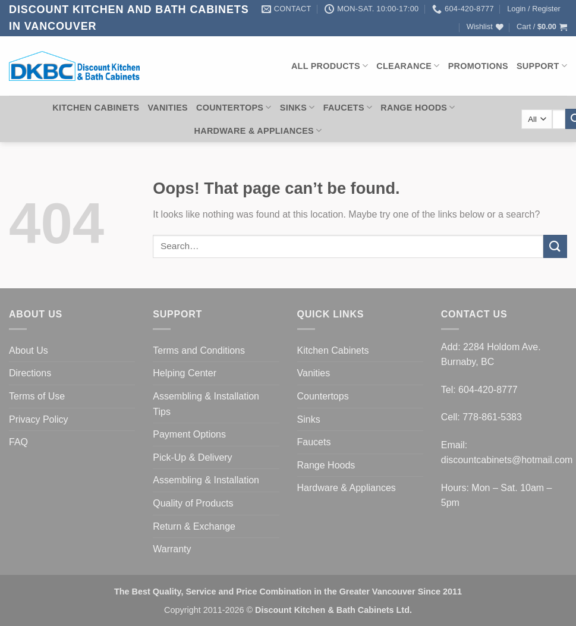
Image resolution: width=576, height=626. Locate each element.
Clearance (407, 65)
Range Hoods (417, 107)
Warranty (172, 549)
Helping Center (184, 373)
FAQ (18, 442)
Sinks (297, 107)
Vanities (167, 107)
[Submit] (555, 246)
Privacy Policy (38, 419)
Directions (30, 373)
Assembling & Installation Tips (206, 404)
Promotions (478, 66)
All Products (329, 65)
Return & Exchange (194, 526)
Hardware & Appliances (258, 130)
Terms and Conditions (199, 350)
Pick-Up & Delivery (192, 457)
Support (542, 65)
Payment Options (189, 434)
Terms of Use (37, 396)
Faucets (348, 107)
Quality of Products (193, 503)
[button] (534, 9)
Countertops (234, 107)
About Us (28, 350)
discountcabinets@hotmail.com (507, 460)
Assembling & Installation (206, 480)
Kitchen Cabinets (95, 107)
